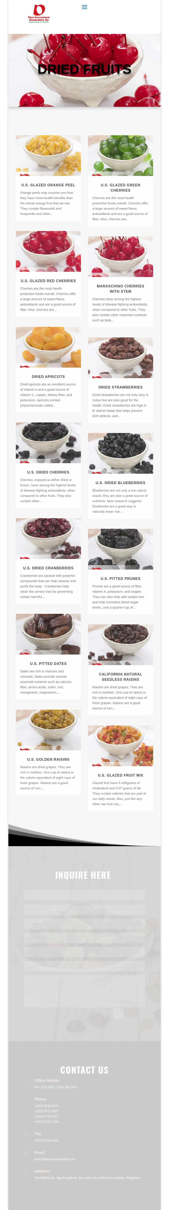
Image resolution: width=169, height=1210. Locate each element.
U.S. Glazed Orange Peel (48, 185)
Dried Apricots (48, 377)
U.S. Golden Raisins (48, 759)
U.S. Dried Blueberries (120, 483)
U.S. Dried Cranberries (48, 568)
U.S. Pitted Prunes (121, 579)
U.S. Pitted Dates (48, 664)
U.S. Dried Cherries (48, 472)
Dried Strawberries (120, 387)
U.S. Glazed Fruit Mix (120, 775)
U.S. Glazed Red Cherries (48, 281)
